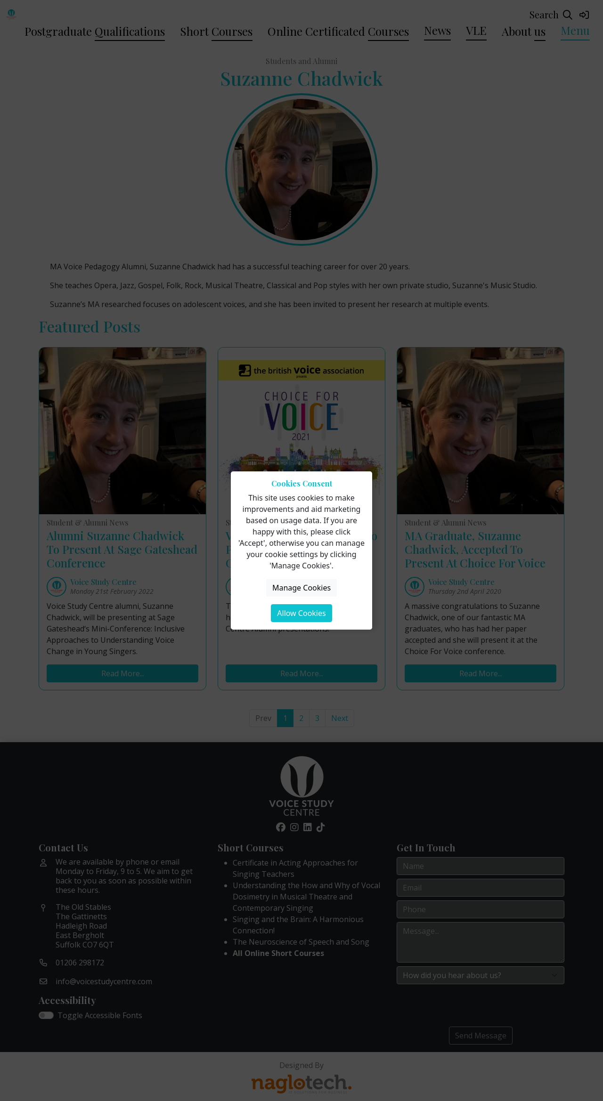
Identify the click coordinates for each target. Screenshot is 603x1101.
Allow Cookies (301, 613)
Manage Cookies (301, 588)
